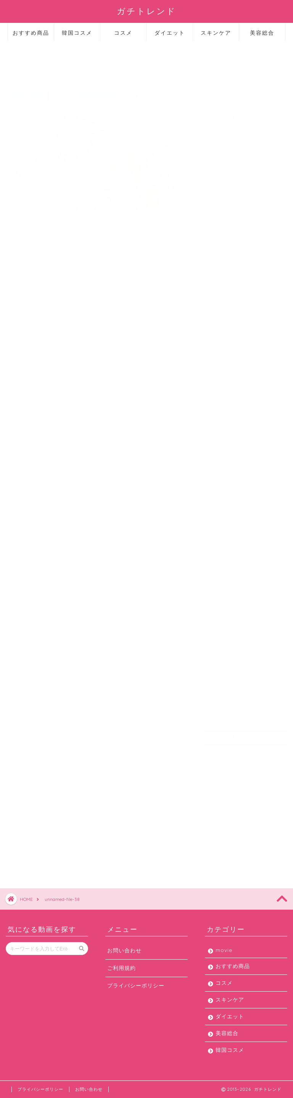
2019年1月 (219, 593)
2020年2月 (220, 410)
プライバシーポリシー (135, 985)
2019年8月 (220, 501)
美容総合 (262, 32)
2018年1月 (219, 654)
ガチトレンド (146, 11)
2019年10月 (221, 471)
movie (223, 136)
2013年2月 (219, 700)
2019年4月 (219, 562)
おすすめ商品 (31, 32)
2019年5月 (220, 547)
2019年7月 (219, 517)
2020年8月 (220, 334)
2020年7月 (220, 349)
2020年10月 (222, 303)
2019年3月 (219, 578)
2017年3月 (219, 684)
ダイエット (170, 32)
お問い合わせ (124, 950)
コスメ (123, 32)
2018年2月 (220, 639)
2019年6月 (219, 532)
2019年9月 (220, 486)
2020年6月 (220, 364)
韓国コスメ (77, 32)
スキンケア (216, 32)
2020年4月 (220, 379)
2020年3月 (220, 395)
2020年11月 (221, 288)
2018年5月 (220, 623)
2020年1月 (220, 425)
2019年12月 (221, 440)
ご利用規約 (121, 968)
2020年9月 (220, 318)
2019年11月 (220, 456)
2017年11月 (220, 669)
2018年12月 (221, 608)
